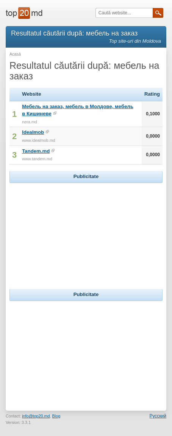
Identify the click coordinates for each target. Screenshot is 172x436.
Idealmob (33, 132)
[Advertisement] (86, 232)
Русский (157, 416)
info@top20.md (36, 416)
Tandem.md (36, 151)
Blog (56, 416)
